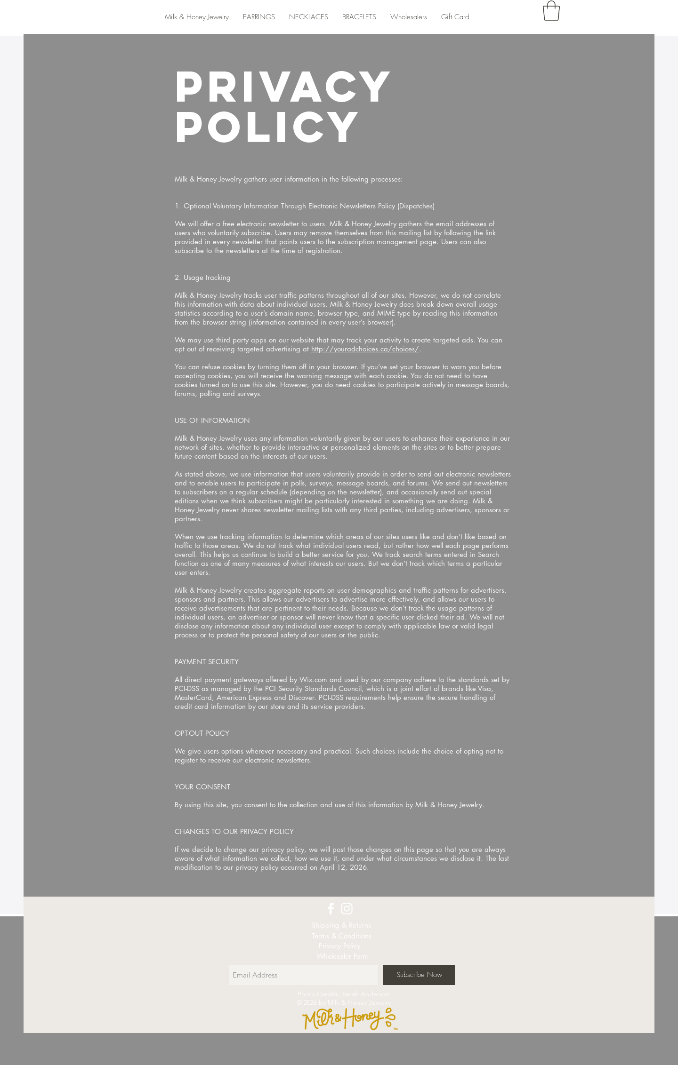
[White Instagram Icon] (347, 908)
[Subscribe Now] (419, 975)
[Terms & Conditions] (341, 935)
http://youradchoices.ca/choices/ (365, 348)
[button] (551, 10)
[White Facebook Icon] (331, 908)
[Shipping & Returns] (341, 925)
